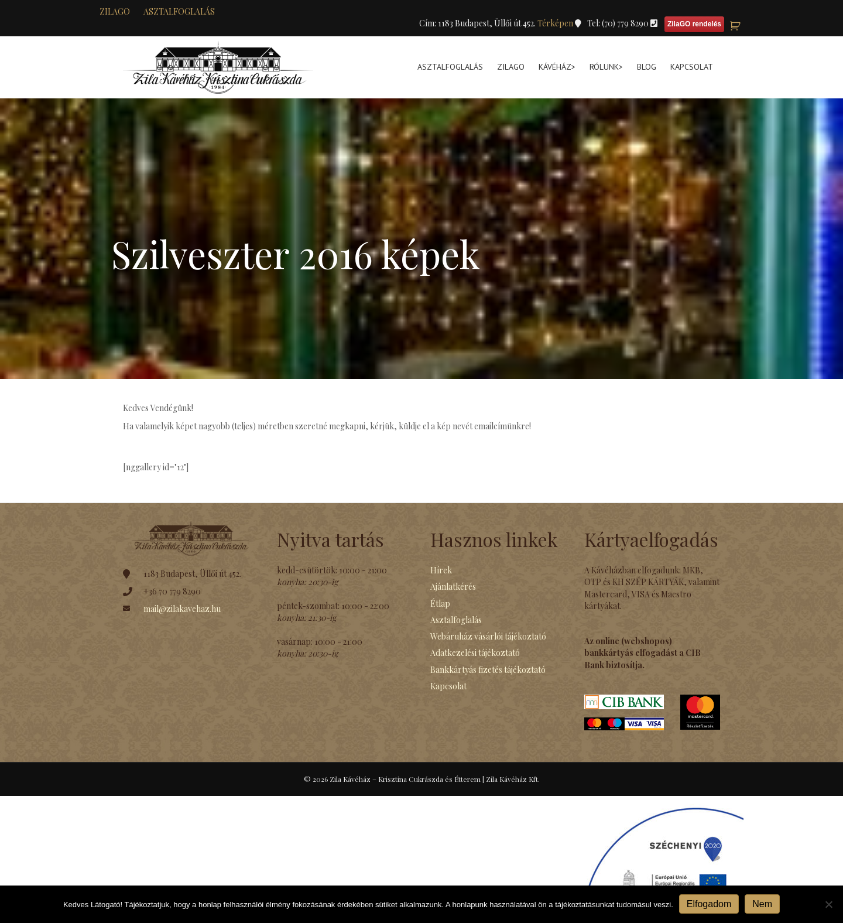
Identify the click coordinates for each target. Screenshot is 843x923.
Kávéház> (557, 66)
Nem (762, 904)
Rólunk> (606, 66)
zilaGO (115, 11)
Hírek (441, 570)
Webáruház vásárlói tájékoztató (488, 636)
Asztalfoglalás (179, 11)
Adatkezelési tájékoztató (475, 652)
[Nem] (828, 904)
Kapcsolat (691, 66)
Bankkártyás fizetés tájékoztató (488, 669)
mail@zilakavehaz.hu (182, 608)
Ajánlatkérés (453, 586)
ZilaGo (511, 66)
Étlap (440, 603)
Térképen (556, 23)
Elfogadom (709, 904)
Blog (646, 66)
